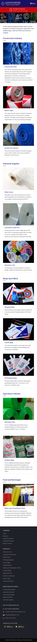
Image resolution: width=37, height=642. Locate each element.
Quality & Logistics (8, 538)
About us (5, 536)
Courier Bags (6, 562)
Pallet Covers (6, 557)
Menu (33, 3)
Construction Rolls (8, 581)
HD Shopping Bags (8, 560)
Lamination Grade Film (9, 554)
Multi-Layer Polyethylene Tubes (12, 568)
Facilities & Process (8, 541)
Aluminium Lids (7, 552)
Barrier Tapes (6, 578)
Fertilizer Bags (7, 570)
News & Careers (7, 543)
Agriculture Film (7, 573)
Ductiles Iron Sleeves (9, 576)
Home (4, 533)
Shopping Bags (7, 565)
